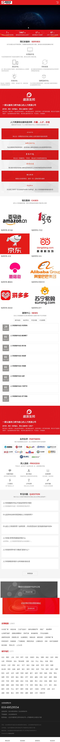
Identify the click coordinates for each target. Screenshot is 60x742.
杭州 (37, 669)
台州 (12, 673)
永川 (53, 689)
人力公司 (19, 645)
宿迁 (32, 669)
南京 (28, 665)
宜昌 (45, 681)
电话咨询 (52, 739)
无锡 (32, 665)
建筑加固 (40, 637)
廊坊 (56, 657)
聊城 (55, 677)
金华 (7, 673)
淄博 (2, 677)
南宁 (17, 689)
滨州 (2, 681)
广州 (26, 685)
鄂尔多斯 (21, 661)
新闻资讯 (37, 739)
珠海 (36, 685)
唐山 (37, 657)
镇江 (23, 669)
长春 (46, 661)
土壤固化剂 (39, 641)
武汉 (41, 681)
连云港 (3, 669)
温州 (47, 669)
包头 (15, 661)
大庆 (9, 665)
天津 (17, 657)
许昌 (26, 681)
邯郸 (42, 657)
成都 (2, 693)
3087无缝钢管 (53, 641)
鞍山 (41, 661)
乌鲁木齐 (42, 693)
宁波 (42, 669)
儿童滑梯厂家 (49, 637)
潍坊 (22, 677)
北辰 (26, 657)
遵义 (12, 693)
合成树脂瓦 (24, 637)
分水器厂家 (4, 629)
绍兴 (2, 673)
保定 (47, 657)
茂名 (55, 685)
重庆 (7, 657)
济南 (50, 673)
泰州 (28, 669)
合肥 (17, 673)
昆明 (17, 693)
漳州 (41, 673)
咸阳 (26, 693)
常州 (42, 665)
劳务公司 (12, 645)
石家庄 (32, 657)
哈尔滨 (3, 665)
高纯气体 (26, 633)
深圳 (31, 685)
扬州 (18, 669)
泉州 (36, 673)
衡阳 (7, 685)
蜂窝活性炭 (30, 641)
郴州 (22, 685)
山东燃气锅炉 (5, 633)
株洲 (2, 685)
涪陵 (26, 689)
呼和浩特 (9, 661)
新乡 (22, 681)
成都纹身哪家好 (17, 633)
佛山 (41, 685)
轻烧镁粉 (13, 641)
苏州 (47, 665)
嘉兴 (51, 669)
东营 (12, 677)
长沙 (55, 681)
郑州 (12, 681)
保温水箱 (13, 629)
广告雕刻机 (21, 641)
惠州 (2, 689)
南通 (51, 665)
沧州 (51, 657)
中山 (37, 661)
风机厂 (42, 629)
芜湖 (22, 673)
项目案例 (22, 739)
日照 (41, 677)
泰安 (31, 677)
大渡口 (37, 689)
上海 (12, 657)
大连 (32, 661)
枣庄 (7, 677)
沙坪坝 (43, 689)
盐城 (13, 669)
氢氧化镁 (32, 637)
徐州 (37, 665)
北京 (2, 657)
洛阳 (17, 681)
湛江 (50, 685)
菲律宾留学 (4, 641)
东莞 (7, 689)
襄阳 (50, 681)
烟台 (17, 677)
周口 (36, 681)
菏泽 (7, 681)
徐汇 (18, 665)
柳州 (22, 689)
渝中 (31, 689)
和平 (22, 657)
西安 (51, 661)
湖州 (56, 669)
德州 (50, 677)
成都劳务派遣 (5, 637)
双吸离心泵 (15, 637)
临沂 (45, 677)
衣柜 (46, 641)
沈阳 (27, 661)
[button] (28, 27)
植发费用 (49, 629)
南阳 (31, 681)
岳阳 (12, 685)
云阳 (48, 689)
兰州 (36, 693)
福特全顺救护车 (33, 629)
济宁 (26, 677)
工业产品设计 (22, 629)
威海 (36, 677)
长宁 (23, 665)
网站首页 (7, 739)
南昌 (45, 673)
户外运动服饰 (44, 633)
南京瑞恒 (4, 645)
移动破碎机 (34, 633)
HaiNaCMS (11, 733)
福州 (26, 673)
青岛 (55, 673)
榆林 (31, 693)
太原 (2, 661)
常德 (17, 685)
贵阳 (7, 693)
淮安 (9, 669)
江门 (45, 685)
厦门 (31, 673)
